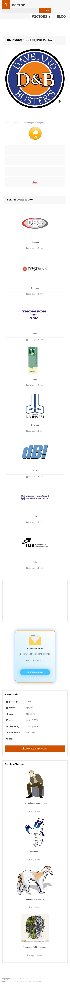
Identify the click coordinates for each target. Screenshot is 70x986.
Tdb (35, 562)
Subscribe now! (35, 672)
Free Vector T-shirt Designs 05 (35, 947)
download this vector (35, 748)
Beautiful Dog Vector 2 (35, 899)
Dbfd (35, 379)
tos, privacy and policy (32, 981)
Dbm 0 (35, 334)
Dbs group (35, 242)
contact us (16, 981)
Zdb (35, 516)
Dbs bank (35, 288)
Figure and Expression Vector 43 (35, 803)
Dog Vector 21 (35, 851)
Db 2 (35, 471)
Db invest (35, 425)
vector (18, 4)
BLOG (61, 17)
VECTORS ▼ (41, 17)
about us (5, 981)
